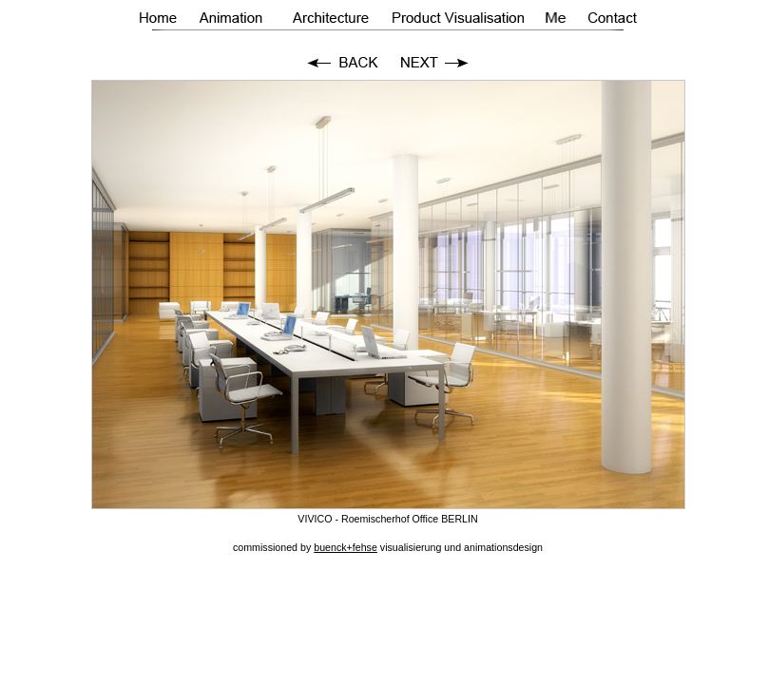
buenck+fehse (345, 547)
